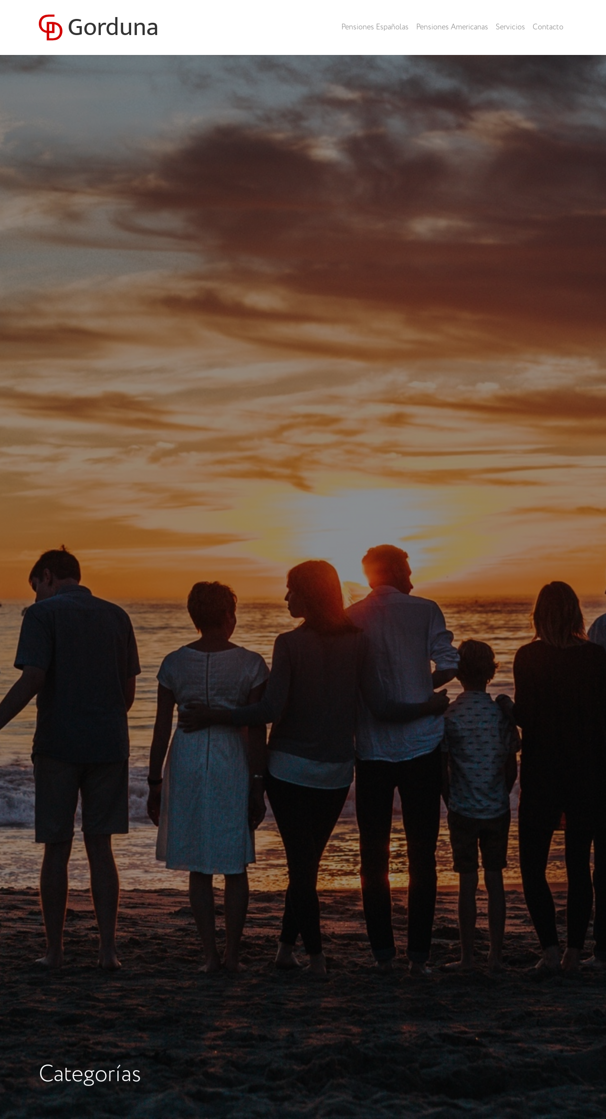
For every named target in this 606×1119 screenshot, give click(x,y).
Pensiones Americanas (452, 27)
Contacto (548, 27)
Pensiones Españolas (375, 27)
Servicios (510, 27)
